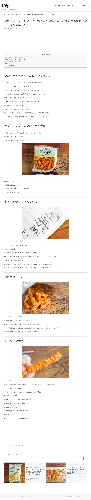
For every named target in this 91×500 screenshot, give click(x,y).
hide (48, 54)
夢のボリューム (10, 64)
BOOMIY (8, 28)
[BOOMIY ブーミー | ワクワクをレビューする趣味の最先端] (5, 4)
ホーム (5, 14)
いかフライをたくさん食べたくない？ (16, 58)
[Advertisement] (45, 42)
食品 (13, 14)
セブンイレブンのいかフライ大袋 (15, 60)
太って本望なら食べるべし (13, 62)
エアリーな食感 (10, 66)
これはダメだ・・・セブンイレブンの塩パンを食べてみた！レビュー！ (76, 469)
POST (9, 14)
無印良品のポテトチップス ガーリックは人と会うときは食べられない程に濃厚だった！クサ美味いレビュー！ (35, 470)
